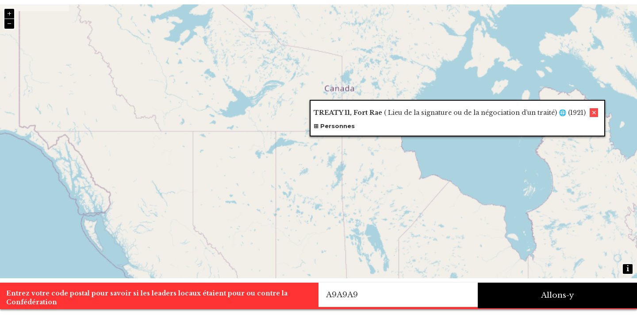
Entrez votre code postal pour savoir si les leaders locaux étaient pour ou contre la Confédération (147, 297)
